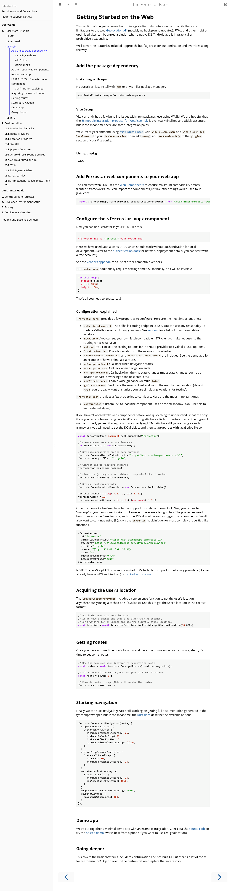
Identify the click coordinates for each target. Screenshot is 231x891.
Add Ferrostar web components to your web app (30, 72)
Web (10, 46)
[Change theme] (68, 4)
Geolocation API (117, 30)
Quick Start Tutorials (15, 31)
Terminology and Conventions (19, 11)
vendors (153, 330)
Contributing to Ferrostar (18, 196)
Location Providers (18, 139)
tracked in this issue (138, 574)
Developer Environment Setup (21, 202)
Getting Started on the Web (115, 16)
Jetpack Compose (18, 149)
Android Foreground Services (25, 154)
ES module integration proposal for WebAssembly (114, 121)
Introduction (9, 6)
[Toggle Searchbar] (76, 4)
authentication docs (126, 251)
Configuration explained (29, 88)
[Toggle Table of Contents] (60, 4)
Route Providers (17, 133)
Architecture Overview (16, 212)
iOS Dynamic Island (19, 170)
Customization (12, 123)
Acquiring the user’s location (28, 93)
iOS (9, 36)
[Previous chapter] (66, 877)
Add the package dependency (29, 50)
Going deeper (19, 112)
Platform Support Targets (17, 16)
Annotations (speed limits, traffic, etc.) (28, 182)
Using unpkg (22, 65)
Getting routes (19, 98)
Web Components (132, 185)
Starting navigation (22, 102)
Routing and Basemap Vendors (20, 219)
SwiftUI (12, 144)
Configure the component (29, 81)
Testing (7, 207)
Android (12, 41)
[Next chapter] (219, 877)
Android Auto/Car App (21, 160)
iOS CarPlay (15, 175)
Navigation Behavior (19, 128)
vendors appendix (99, 262)
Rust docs (143, 715)
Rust (10, 118)
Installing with (25, 55)
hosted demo (95, 833)
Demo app (17, 107)
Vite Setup (21, 60)
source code (197, 829)
